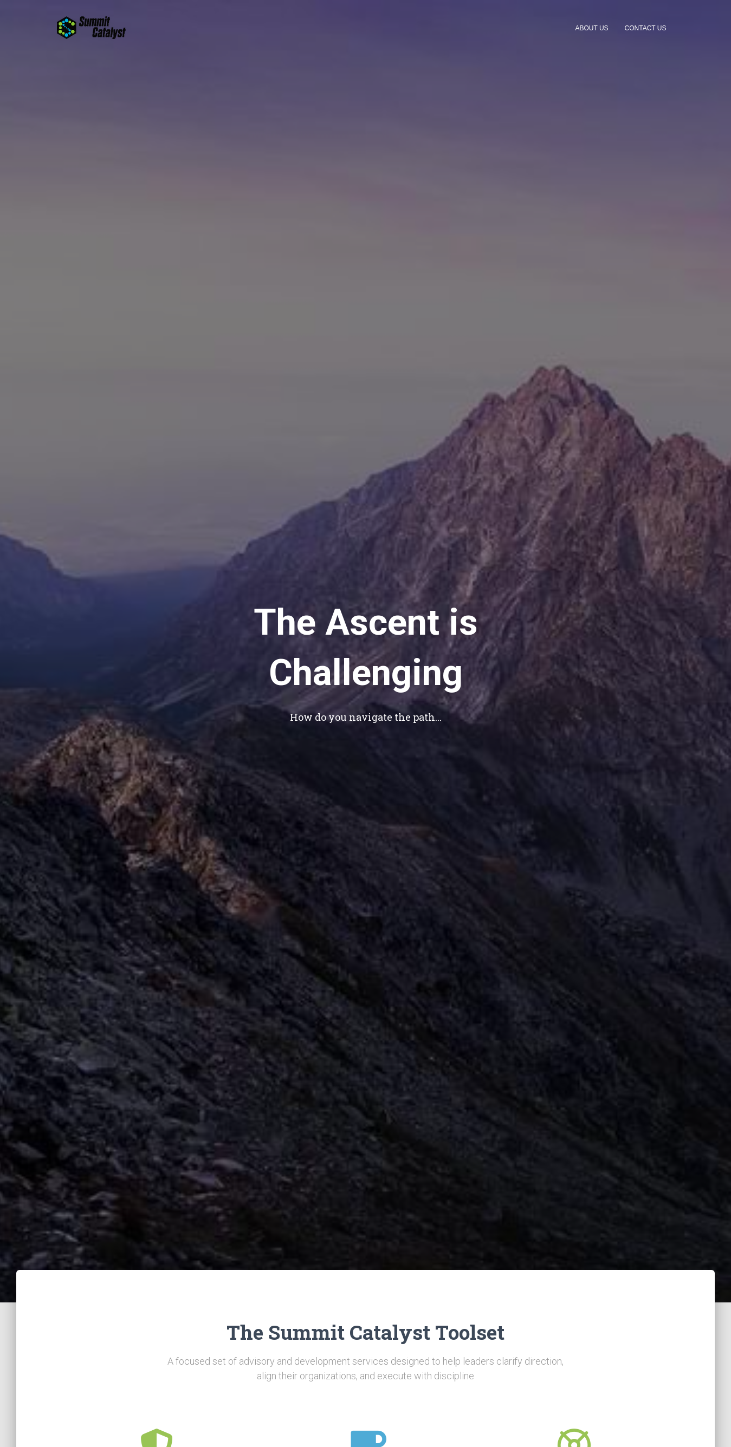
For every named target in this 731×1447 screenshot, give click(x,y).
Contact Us (646, 28)
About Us (591, 28)
